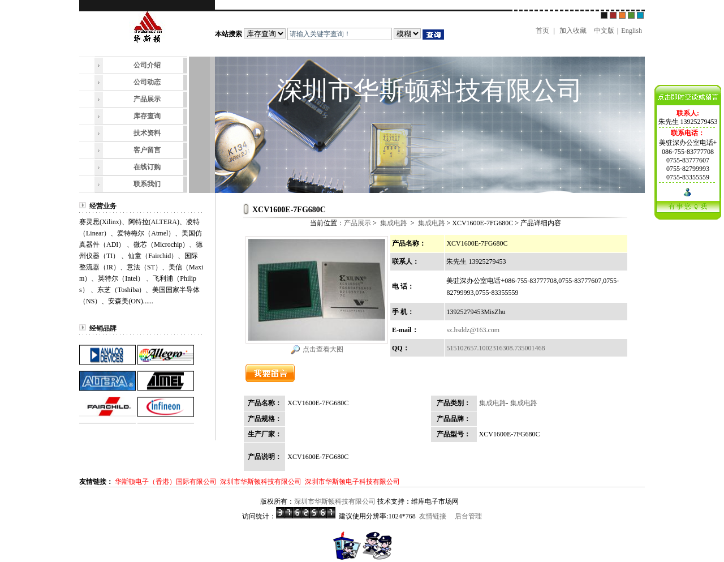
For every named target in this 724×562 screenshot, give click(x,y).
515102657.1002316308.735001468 (495, 348)
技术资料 (147, 133)
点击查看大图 (323, 349)
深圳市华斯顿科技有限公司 (260, 482)
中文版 (604, 31)
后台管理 (468, 516)
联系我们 (147, 184)
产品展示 (147, 99)
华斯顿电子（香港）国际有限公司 (166, 482)
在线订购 (147, 167)
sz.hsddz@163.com (472, 330)
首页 (542, 31)
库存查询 (147, 116)
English (631, 31)
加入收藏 (573, 31)
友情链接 (432, 516)
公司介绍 (147, 65)
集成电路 (393, 223)
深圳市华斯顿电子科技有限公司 (352, 482)
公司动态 (147, 82)
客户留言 (147, 150)
